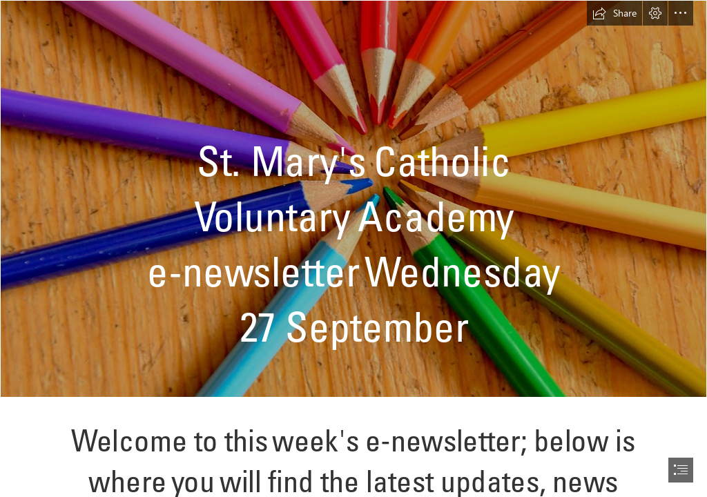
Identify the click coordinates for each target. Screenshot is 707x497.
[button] (614, 13)
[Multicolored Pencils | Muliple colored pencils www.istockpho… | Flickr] (353, 199)
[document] (353, 248)
